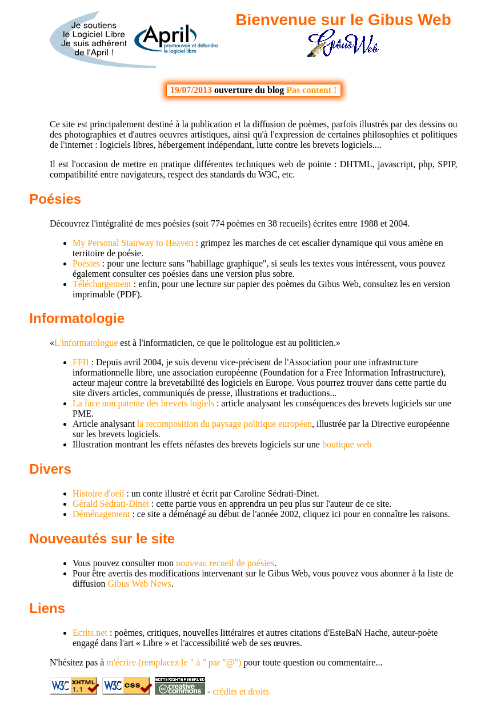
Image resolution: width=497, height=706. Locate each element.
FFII (81, 362)
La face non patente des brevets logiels (143, 403)
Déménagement (101, 514)
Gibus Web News (139, 583)
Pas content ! (311, 90)
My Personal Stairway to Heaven (133, 243)
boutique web (347, 444)
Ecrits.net (90, 633)
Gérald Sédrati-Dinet (111, 504)
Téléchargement (102, 284)
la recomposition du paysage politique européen (224, 424)
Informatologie (77, 318)
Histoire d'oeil (98, 493)
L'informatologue (86, 343)
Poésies (55, 199)
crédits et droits (241, 691)
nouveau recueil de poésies (225, 563)
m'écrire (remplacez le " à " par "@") (173, 662)
